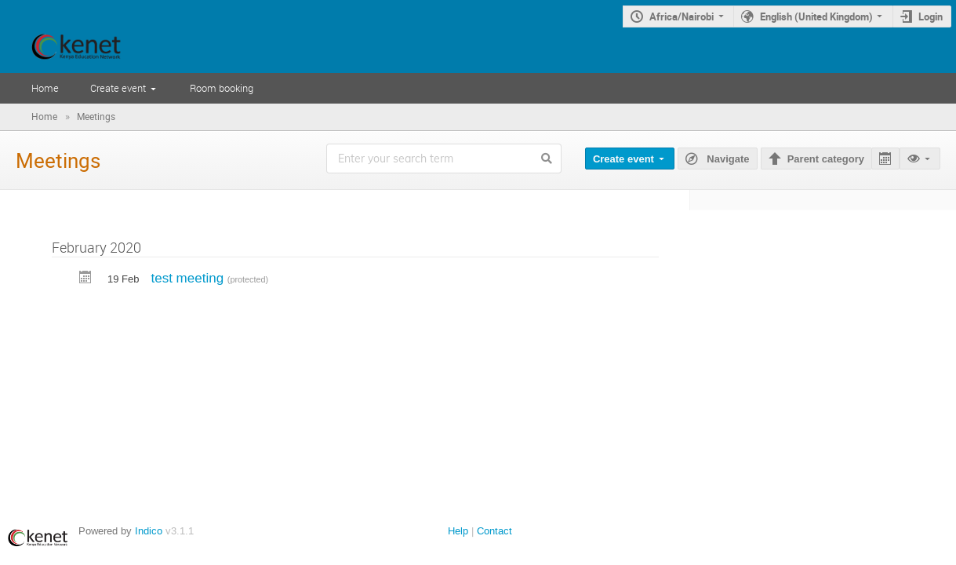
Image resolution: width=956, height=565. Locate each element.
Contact (494, 531)
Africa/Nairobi (681, 16)
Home (45, 88)
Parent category (825, 159)
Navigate (727, 159)
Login (930, 16)
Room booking (221, 88)
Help (458, 531)
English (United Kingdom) (816, 16)
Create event (118, 88)
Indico (148, 531)
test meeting (189, 278)
